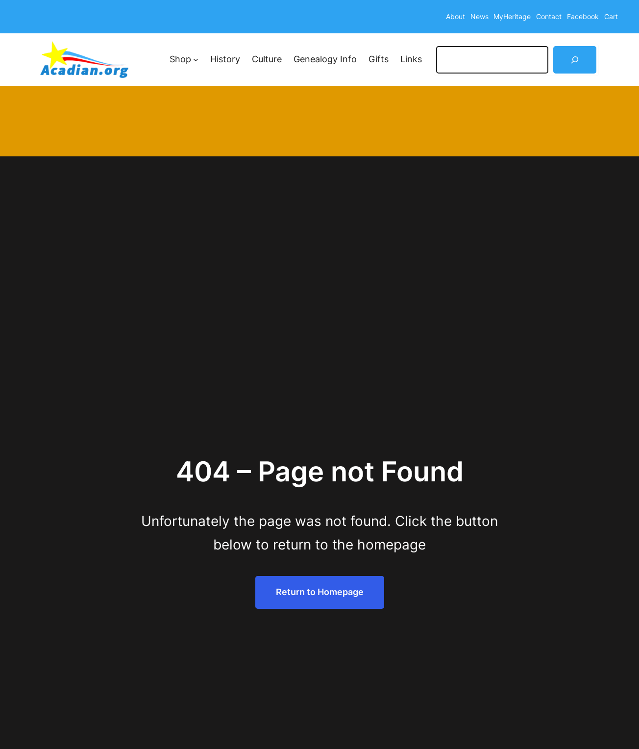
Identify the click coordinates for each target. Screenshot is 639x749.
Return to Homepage (320, 592)
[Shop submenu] (195, 59)
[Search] (574, 60)
